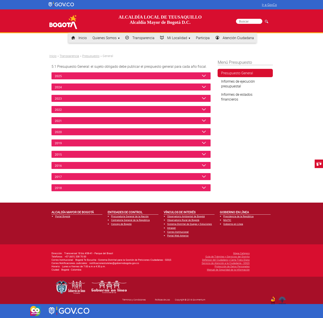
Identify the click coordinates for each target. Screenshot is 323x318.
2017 (60, 177)
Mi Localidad (177, 37)
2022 (60, 110)
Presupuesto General (237, 73)
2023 (60, 98)
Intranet (171, 227)
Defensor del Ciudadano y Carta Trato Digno (202, 259)
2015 (60, 154)
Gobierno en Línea (233, 224)
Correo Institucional (178, 231)
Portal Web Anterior (178, 235)
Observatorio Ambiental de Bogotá (186, 216)
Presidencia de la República (238, 216)
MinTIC (227, 220)
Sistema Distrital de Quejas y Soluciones (189, 224)
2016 (60, 165)
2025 (60, 76)
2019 (60, 143)
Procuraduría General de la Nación (130, 216)
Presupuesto (90, 56)
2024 (60, 87)
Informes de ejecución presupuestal (238, 84)
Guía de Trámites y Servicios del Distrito (204, 256)
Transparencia (143, 37)
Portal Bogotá (62, 216)
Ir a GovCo (269, 4)
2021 (60, 121)
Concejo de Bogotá (121, 224)
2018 (60, 188)
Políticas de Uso (162, 299)
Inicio (82, 37)
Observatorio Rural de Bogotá (183, 220)
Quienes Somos (104, 37)
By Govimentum (283, 299)
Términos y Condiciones (134, 299)
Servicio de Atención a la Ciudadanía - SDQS (202, 263)
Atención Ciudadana (238, 37)
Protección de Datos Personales (208, 266)
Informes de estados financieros (236, 97)
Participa (203, 37)
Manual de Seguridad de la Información (205, 269)
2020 (60, 132)
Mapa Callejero (218, 253)
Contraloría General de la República (130, 220)
